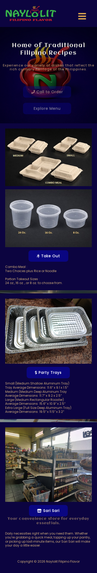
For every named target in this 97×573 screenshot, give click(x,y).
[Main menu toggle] (82, 16)
